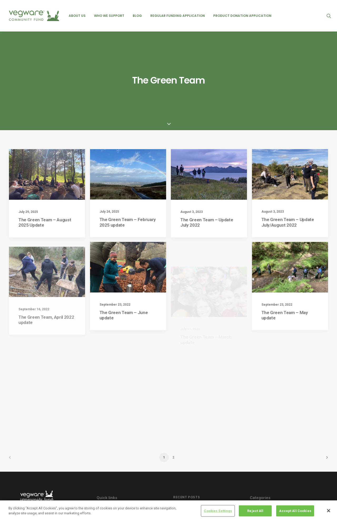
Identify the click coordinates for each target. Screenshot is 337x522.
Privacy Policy (112, 444)
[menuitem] (77, 15)
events (260, 444)
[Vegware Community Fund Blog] (34, 15)
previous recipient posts (275, 453)
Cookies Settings (218, 511)
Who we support (109, 15)
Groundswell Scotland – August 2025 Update (205, 468)
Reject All (255, 511)
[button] (328, 15)
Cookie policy (111, 453)
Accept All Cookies (295, 511)
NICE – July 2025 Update (194, 443)
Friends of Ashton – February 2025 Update (203, 454)
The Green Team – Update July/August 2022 (287, 151)
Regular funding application (177, 15)
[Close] (328, 511)
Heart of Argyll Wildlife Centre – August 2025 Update (200, 482)
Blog (137, 15)
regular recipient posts (273, 470)
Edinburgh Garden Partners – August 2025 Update (204, 497)
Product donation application (242, 15)
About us (77, 15)
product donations (270, 461)
